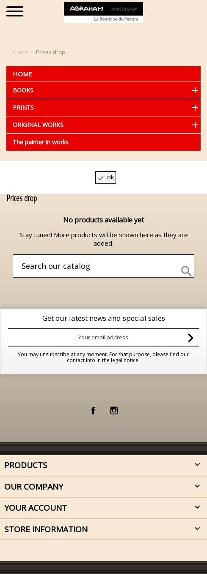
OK (105, 177)
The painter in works (41, 142)
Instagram (114, 410)
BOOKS (23, 90)
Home (22, 74)
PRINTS (23, 107)
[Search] (86, 265)
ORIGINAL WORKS (38, 125)
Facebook (93, 410)
